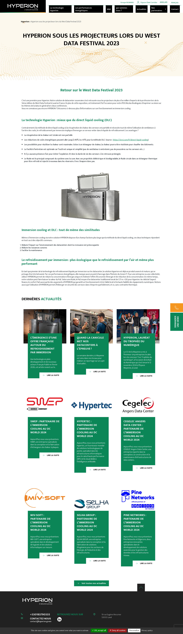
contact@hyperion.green (40, 621)
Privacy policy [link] (147, 630)
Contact (175, 9)
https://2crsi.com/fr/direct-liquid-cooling (130, 140)
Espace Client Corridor (149, 2)
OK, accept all (99, 630)
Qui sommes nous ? (121, 9)
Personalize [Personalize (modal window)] (134, 630)
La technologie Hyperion (57, 9)
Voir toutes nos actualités (94, 583)
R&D (109, 9)
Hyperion (25, 21)
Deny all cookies (117, 630)
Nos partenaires (158, 9)
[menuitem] (164, 2)
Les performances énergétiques (83, 9)
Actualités (141, 9)
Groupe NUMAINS (127, 2)
